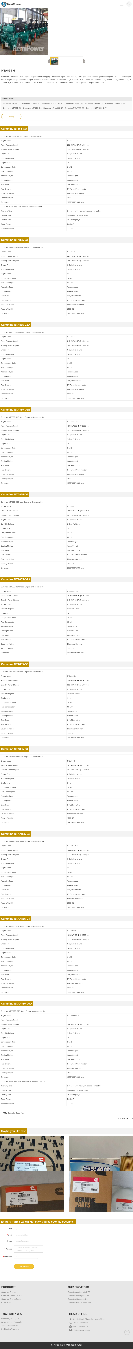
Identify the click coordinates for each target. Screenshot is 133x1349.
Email (9, 1235)
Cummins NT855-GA (12, 104)
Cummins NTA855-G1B (73, 104)
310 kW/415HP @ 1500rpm (78, 596)
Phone (9, 1241)
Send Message (24, 1266)
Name (9, 1229)
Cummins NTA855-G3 (12, 108)
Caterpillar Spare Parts (16, 1113)
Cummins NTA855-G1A (52, 104)
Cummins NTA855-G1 (31, 104)
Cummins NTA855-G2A (115, 104)
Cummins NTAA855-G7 (53, 108)
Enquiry (11, 116)
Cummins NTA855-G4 (32, 108)
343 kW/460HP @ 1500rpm (78, 850)
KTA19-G (121, 1118)
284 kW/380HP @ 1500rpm (78, 426)
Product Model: (8, 99)
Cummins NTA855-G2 (94, 104)
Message (8, 1249)
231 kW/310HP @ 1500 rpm (78, 145)
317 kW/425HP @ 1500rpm (78, 765)
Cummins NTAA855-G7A (96, 108)
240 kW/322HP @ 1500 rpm (78, 256)
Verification (7, 1257)
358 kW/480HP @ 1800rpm (78, 680)
